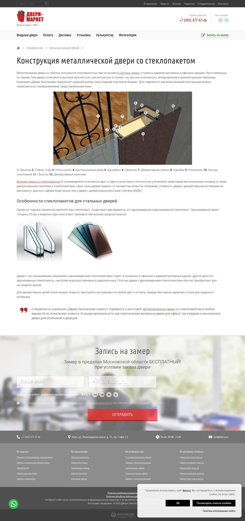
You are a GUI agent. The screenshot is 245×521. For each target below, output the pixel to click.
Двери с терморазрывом (138, 462)
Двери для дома (79, 462)
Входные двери (27, 35)
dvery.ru (187, 490)
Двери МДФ (23, 468)
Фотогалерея (127, 35)
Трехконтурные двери (136, 473)
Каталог (177, 3)
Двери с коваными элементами (33, 462)
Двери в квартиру (80, 457)
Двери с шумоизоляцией (138, 478)
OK (178, 503)
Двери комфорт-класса (192, 462)
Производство (35, 47)
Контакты (223, 3)
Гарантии (189, 3)
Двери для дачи (79, 473)
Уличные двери (79, 478)
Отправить (122, 415)
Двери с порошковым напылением (35, 457)
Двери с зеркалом (26, 478)
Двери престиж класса (191, 478)
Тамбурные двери (80, 468)
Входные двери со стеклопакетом (38, 181)
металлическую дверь (159, 309)
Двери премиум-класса (192, 473)
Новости (164, 3)
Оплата (48, 35)
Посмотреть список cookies (214, 503)
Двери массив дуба (27, 473)
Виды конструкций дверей (64, 47)
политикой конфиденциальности (91, 404)
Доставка (65, 35)
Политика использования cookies (219, 510)
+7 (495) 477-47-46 (193, 20)
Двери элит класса (189, 468)
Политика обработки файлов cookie (122, 496)
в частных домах (128, 73)
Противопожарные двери (138, 457)
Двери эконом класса (191, 457)
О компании (150, 3)
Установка (84, 35)
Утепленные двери (134, 468)
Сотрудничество (206, 3)
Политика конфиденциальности (123, 493)
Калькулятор (104, 35)
